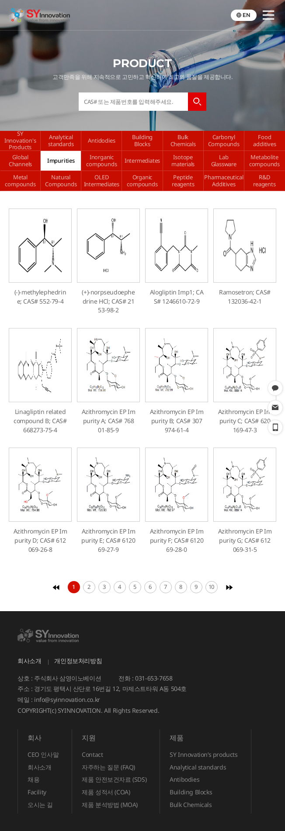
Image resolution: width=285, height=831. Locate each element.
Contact (92, 754)
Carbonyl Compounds (224, 140)
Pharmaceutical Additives (223, 180)
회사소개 (29, 661)
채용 (33, 779)
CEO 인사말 (43, 754)
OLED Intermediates (101, 180)
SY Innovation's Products (20, 140)
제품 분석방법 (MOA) (110, 804)
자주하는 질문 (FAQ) (108, 767)
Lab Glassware (223, 160)
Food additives (264, 140)
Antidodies (101, 140)
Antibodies (184, 779)
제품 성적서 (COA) (106, 792)
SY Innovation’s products (203, 754)
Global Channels (20, 160)
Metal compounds (20, 180)
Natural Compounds (60, 180)
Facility (37, 792)
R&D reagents (264, 180)
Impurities (61, 160)
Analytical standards (60, 140)
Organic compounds (142, 180)
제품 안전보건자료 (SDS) (114, 779)
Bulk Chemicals (183, 140)
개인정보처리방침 (78, 661)
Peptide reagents (183, 180)
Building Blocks (142, 140)
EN (246, 15)
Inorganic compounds (101, 160)
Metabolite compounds (264, 160)
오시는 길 (40, 804)
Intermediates (142, 160)
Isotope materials (183, 160)
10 (211, 587)
